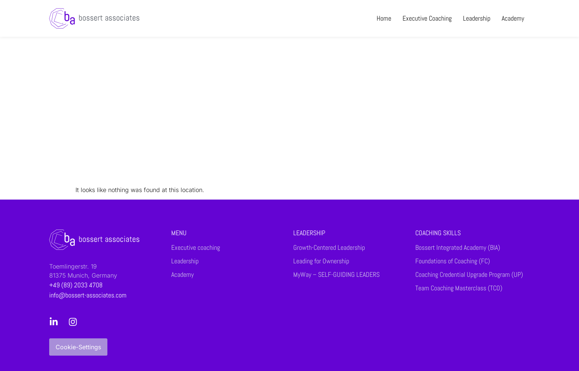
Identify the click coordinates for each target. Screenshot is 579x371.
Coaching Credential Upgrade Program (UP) (469, 274)
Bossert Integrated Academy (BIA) (457, 247)
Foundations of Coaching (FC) (452, 261)
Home (384, 18)
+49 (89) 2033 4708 (76, 285)
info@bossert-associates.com (88, 295)
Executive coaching (427, 18)
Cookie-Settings (78, 347)
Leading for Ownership (321, 261)
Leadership (476, 18)
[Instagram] (74, 321)
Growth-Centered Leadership (329, 247)
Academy (513, 18)
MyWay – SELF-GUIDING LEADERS (336, 274)
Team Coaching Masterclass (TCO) (458, 288)
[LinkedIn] (55, 321)
